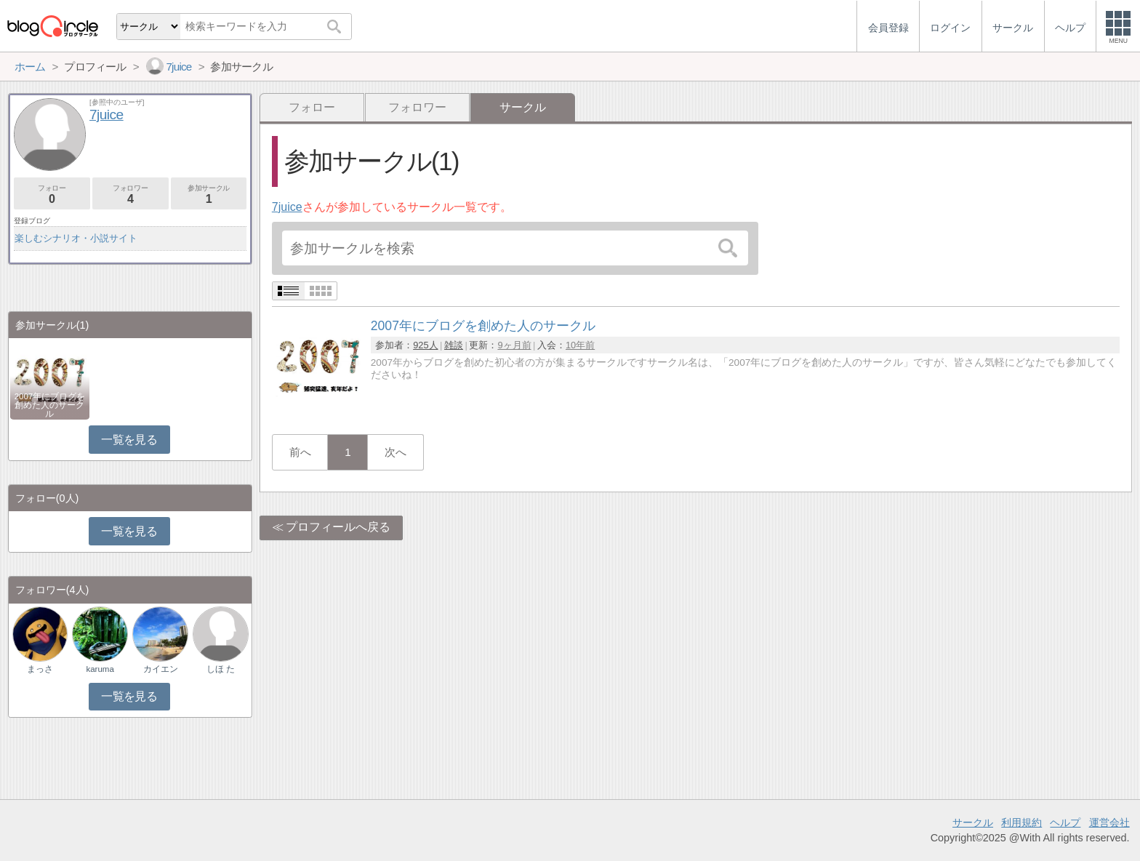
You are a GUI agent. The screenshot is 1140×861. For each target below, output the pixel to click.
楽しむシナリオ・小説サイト (76, 238)
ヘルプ (1065, 822)
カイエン (160, 669)
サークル (972, 822)
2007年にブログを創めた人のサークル (50, 405)
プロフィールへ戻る (338, 527)
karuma (99, 669)
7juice (287, 207)
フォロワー (417, 107)
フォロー (312, 107)
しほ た (220, 669)
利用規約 (1021, 822)
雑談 (453, 345)
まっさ (40, 669)
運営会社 (1109, 822)
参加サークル (209, 194)
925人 (425, 345)
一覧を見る (129, 439)
